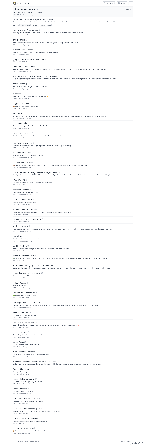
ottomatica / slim (20, 123)
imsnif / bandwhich (21, 389)
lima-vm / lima (19, 180)
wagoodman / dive (21, 152)
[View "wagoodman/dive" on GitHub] (30, 153)
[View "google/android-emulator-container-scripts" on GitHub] (52, 59)
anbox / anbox (19, 40)
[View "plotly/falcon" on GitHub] (26, 93)
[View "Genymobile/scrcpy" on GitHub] (31, 369)
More (128, 9)
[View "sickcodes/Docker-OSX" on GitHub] (34, 66)
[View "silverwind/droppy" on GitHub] (30, 312)
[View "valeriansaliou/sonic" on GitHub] (32, 162)
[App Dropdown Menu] (131, 3)
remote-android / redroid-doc (25, 30)
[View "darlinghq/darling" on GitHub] (30, 189)
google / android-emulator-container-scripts (32, 59)
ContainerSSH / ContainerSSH (25, 398)
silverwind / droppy (21, 312)
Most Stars (35, 25)
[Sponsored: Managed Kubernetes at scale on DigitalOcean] (73, 362)
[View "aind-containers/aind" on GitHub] (38, 9)
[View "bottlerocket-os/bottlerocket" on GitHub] (39, 418)
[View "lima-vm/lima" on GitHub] (26, 180)
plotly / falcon (19, 93)
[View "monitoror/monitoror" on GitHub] (33, 143)
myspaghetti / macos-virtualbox (26, 302)
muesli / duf (18, 236)
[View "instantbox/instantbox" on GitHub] (34, 428)
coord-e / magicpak (21, 84)
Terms (129, 441)
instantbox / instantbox (23, 428)
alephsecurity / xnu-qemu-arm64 (27, 219)
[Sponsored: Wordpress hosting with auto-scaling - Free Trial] (73, 77)
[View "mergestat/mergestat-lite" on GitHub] (37, 322)
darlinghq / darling (21, 189)
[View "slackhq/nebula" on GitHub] (28, 246)
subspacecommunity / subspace (26, 408)
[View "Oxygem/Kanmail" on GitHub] (30, 103)
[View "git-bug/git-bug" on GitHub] (28, 332)
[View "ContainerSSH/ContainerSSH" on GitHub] (39, 398)
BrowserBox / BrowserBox (24, 292)
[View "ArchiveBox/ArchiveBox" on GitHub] (35, 256)
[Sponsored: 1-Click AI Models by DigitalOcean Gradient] (73, 266)
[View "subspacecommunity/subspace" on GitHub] (41, 408)
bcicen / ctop (18, 342)
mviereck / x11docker (22, 133)
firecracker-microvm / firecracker (27, 273)
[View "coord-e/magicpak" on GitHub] (31, 84)
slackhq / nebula (20, 246)
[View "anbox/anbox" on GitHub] (26, 40)
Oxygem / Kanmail (21, 103)
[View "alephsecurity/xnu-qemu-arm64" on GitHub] (42, 219)
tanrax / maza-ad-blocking (24, 352)
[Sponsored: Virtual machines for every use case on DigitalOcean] (73, 173)
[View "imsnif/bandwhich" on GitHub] (30, 389)
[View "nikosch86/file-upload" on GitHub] (33, 199)
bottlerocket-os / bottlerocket (25, 418)
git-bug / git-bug (20, 332)
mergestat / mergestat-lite (24, 322)
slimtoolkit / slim (20, 113)
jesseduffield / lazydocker (24, 379)
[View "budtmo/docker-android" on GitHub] (36, 49)
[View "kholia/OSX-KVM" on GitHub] (29, 226)
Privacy (123, 441)
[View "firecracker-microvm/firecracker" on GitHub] (42, 273)
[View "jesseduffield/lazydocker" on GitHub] (36, 379)
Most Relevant (25, 25)
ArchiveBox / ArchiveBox (23, 256)
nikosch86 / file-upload (22, 199)
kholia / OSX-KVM (20, 226)
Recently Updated (46, 25)
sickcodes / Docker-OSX (23, 66)
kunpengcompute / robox (24, 209)
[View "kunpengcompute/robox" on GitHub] (36, 209)
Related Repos (23, 3)
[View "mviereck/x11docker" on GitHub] (32, 133)
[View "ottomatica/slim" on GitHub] (28, 123)
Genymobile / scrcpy (21, 369)
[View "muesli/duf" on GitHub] (24, 236)
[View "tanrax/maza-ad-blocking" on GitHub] (36, 352)
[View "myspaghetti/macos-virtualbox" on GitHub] (41, 302)
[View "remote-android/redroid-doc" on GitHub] (39, 30)
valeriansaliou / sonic (22, 162)
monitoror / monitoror (22, 143)
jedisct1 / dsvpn (19, 283)
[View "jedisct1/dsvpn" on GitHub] (27, 283)
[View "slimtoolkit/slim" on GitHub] (28, 113)
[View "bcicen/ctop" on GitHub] (25, 342)
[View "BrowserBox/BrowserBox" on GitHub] (36, 292)
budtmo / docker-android (24, 49)
